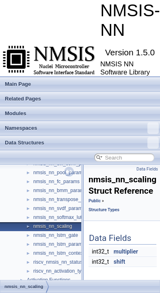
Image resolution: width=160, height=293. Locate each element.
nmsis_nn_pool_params (59, 172)
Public (95, 200)
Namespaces (82, 128)
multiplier (126, 251)
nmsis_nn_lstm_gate (55, 235)
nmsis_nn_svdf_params (59, 208)
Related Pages (23, 99)
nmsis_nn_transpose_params (65, 199)
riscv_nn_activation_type (59, 271)
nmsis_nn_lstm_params (59, 244)
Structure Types (104, 209)
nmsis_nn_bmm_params (59, 190)
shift (119, 261)
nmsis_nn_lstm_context (58, 253)
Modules (15, 113)
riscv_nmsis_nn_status (57, 262)
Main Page (18, 84)
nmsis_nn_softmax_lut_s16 (62, 217)
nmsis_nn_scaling (52, 226)
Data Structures (82, 143)
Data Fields (147, 169)
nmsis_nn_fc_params (56, 181)
